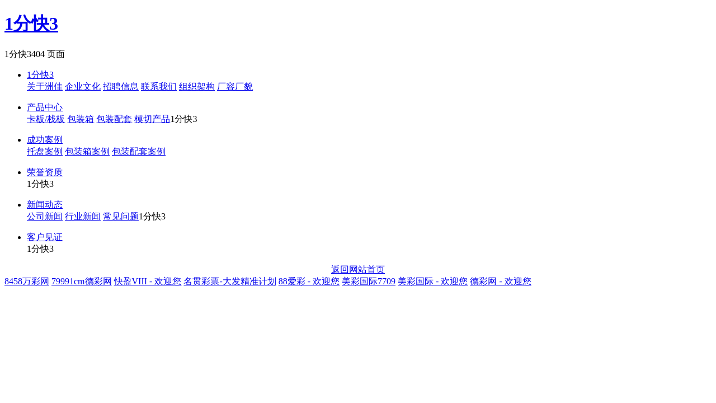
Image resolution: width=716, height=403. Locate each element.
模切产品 (152, 119)
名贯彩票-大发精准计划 (229, 281)
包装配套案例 (139, 151)
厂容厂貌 (235, 86)
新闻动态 (45, 204)
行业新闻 (83, 216)
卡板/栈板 (46, 119)
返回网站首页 (358, 269)
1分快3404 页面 (34, 54)
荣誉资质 (45, 172)
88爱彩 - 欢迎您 (309, 281)
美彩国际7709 (368, 281)
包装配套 (114, 119)
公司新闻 (45, 216)
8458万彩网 (26, 281)
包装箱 (80, 119)
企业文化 (83, 86)
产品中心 (45, 107)
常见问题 (121, 216)
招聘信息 (121, 86)
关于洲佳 (45, 86)
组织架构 (197, 86)
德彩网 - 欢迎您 (500, 281)
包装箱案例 (87, 151)
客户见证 (45, 237)
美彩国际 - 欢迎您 (433, 281)
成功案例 (45, 139)
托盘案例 (45, 151)
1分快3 (31, 23)
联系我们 (159, 86)
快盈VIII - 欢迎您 (148, 281)
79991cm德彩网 (81, 281)
